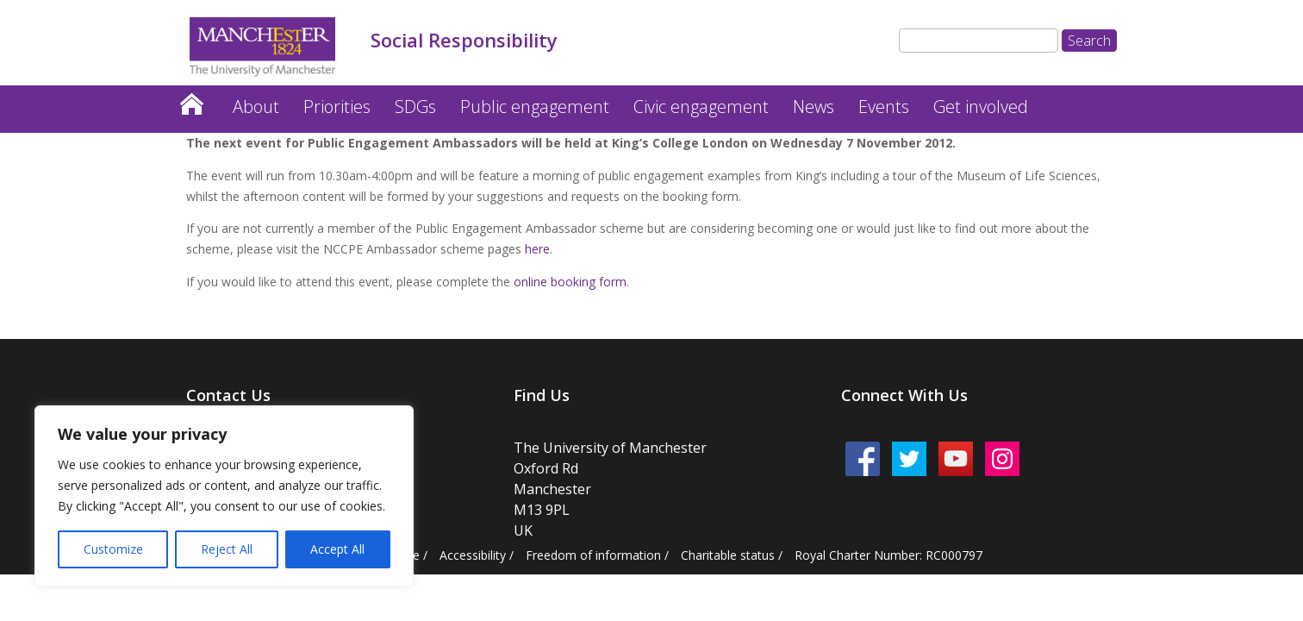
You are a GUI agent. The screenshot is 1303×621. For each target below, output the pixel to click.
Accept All (337, 549)
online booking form (570, 281)
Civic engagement (701, 106)
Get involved (980, 106)
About (256, 106)
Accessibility (473, 555)
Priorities (337, 106)
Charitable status (728, 555)
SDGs (415, 106)
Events (883, 106)
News (813, 106)
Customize (113, 549)
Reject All (226, 549)
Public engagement (534, 106)
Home (191, 100)
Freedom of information (593, 555)
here (537, 249)
